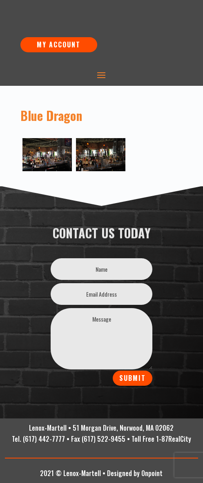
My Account (58, 44)
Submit (132, 378)
